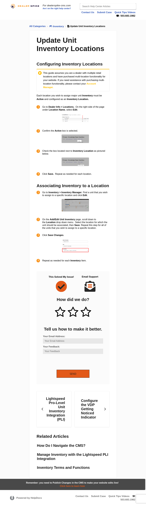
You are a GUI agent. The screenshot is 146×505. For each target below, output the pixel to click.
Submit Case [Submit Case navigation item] (104, 12)
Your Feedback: (51, 346)
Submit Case (98, 496)
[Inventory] (57, 26)
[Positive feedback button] (60, 312)
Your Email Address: (54, 336)
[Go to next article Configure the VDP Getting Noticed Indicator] (92, 409)
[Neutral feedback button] (73, 312)
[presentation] (64, 362)
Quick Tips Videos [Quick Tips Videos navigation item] (124, 12)
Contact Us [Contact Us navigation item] (88, 12)
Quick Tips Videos (119, 496)
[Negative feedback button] (86, 312)
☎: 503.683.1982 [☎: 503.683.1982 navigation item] (125, 15)
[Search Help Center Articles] (108, 6)
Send (73, 373)
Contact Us (81, 496)
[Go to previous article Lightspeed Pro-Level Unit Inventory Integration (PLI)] (54, 409)
